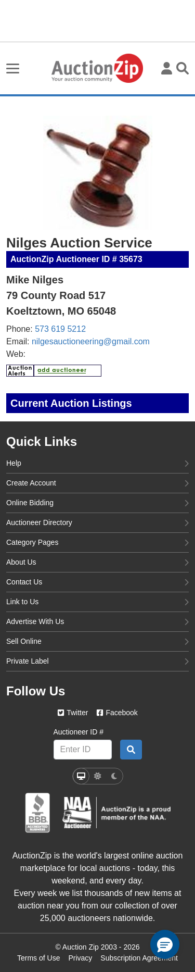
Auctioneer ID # (79, 732)
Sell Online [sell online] (97, 640)
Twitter (72, 712)
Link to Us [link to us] (97, 601)
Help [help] (97, 462)
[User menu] (166, 68)
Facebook (116, 712)
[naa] (116, 812)
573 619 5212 (60, 329)
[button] (164, 944)
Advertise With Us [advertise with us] (97, 621)
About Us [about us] (97, 561)
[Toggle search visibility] (182, 68)
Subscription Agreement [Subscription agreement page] (139, 958)
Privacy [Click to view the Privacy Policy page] (80, 958)
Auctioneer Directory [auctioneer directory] (97, 522)
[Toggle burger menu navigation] (12, 68)
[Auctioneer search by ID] (131, 749)
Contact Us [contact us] (97, 581)
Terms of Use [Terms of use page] (38, 958)
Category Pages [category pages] (97, 541)
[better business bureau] (37, 813)
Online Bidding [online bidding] (97, 502)
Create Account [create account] (97, 482)
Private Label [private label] (97, 660)
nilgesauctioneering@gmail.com (91, 341)
